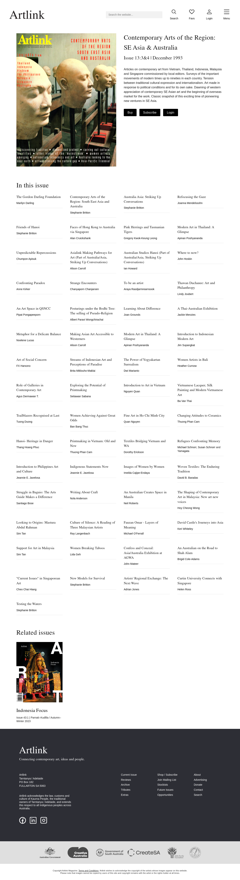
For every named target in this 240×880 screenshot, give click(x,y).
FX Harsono (23, 365)
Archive (125, 784)
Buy (130, 112)
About (197, 774)
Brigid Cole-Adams (188, 559)
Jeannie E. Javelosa (28, 477)
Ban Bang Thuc (79, 426)
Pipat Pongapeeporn (28, 314)
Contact (198, 789)
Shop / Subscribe (167, 774)
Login (170, 112)
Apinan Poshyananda (190, 238)
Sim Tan (21, 533)
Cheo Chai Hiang (26, 589)
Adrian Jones (131, 589)
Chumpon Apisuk (26, 258)
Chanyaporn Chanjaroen (84, 289)
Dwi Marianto (131, 370)
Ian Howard (130, 268)
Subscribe (150, 112)
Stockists (162, 784)
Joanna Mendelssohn (190, 203)
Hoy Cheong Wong (188, 507)
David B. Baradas (187, 477)
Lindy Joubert (185, 294)
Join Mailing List (166, 779)
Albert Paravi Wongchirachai (86, 319)
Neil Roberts (131, 503)
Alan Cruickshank (80, 238)
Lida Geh (75, 554)
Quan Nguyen (132, 421)
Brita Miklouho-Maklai (82, 370)
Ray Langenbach (80, 533)
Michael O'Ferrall (134, 533)
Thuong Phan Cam (188, 421)
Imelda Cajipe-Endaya (137, 472)
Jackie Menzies (186, 314)
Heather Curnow (187, 365)
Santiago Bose (25, 503)
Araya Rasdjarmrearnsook (139, 289)
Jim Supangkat (186, 345)
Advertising (200, 779)
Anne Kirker (23, 289)
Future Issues (165, 789)
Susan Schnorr (207, 447)
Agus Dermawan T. (27, 396)
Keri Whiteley (185, 528)
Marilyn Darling (25, 203)
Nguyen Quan (132, 391)
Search (198, 794)
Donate (198, 784)
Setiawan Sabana (80, 396)
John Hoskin (184, 258)
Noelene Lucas (25, 340)
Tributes (125, 789)
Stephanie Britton (80, 212)
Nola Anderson (78, 498)
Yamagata (183, 451)
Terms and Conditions (89, 870)
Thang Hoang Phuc (27, 447)
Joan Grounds (132, 314)
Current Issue (129, 774)
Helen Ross (184, 589)
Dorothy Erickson (134, 452)
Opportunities (165, 794)
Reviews (126, 779)
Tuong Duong (24, 421)
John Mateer (131, 563)
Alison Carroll (78, 268)
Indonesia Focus (32, 710)
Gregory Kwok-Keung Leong (140, 238)
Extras (124, 794)
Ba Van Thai (184, 400)
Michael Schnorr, (187, 447)
